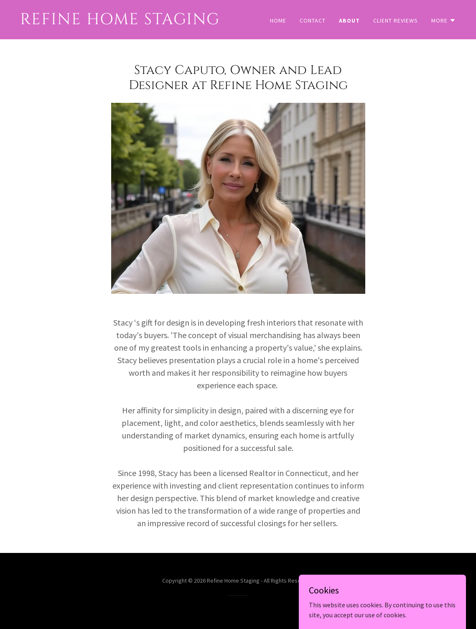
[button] (443, 20)
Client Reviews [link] (395, 20)
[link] (126, 22)
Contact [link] (313, 20)
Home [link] (278, 20)
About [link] (349, 20)
